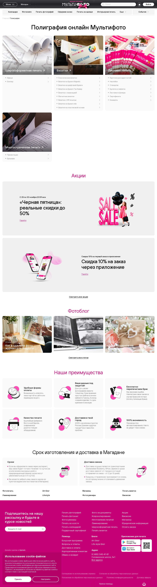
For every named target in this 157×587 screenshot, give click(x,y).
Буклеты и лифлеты (130, 89)
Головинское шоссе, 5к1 (103, 557)
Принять (18, 579)
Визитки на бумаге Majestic (79, 81)
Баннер (28, 81)
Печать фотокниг (70, 516)
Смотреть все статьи (78, 357)
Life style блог (98, 544)
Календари (13, 12)
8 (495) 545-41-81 (100, 554)
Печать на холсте (70, 523)
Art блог (45, 491)
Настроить (45, 579)
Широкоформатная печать (105, 527)
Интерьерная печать (106, 12)
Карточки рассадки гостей (130, 78)
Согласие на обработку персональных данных (118, 574)
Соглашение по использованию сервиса (78, 574)
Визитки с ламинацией (79, 93)
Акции (125, 512)
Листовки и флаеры (130, 93)
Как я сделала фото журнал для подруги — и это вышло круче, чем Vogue (21, 347)
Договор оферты (144, 577)
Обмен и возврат (70, 555)
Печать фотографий (44, 12)
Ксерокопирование (101, 516)
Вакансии (126, 495)
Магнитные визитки (79, 96)
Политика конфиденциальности (120, 577)
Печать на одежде (85, 12)
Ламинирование (9, 495)
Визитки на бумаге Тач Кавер (79, 89)
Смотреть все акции (78, 297)
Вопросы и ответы (71, 544)
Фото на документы (101, 512)
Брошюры (28, 158)
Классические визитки (79, 78)
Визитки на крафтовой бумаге (79, 85)
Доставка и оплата (71, 548)
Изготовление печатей (103, 519)
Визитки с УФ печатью (79, 100)
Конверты (130, 100)
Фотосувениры (89, 495)
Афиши (28, 78)
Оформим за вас (65, 12)
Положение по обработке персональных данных (82, 577)
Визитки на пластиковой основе (79, 107)
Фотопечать (7, 491)
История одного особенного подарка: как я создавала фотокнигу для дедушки (71, 347)
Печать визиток (129, 491)
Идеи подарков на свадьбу (120, 347)
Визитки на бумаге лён (79, 104)
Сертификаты (130, 96)
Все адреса (97, 560)
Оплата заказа (129, 527)
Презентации (28, 155)
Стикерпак (130, 85)
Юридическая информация (135, 523)
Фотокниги (26, 12)
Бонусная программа (72, 540)
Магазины (86, 491)
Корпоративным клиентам (74, 551)
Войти (148, 4)
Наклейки (130, 81)
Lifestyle (46, 495)
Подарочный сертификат (74, 530)
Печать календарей (71, 527)
